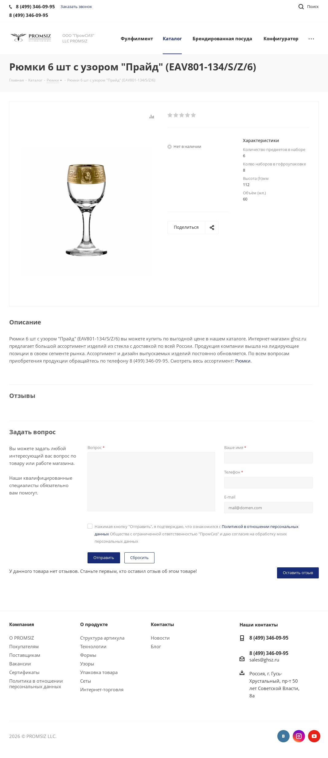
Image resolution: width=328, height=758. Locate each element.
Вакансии (20, 664)
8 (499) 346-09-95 (268, 637)
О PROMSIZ (21, 638)
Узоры (87, 664)
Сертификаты (24, 672)
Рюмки (243, 361)
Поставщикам (24, 655)
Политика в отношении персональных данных (36, 683)
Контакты (162, 624)
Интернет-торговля (101, 689)
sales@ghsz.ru (264, 659)
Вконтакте (283, 736)
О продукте (94, 624)
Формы (88, 655)
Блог (156, 646)
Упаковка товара (99, 672)
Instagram (299, 736)
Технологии (93, 646)
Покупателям (24, 646)
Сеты (85, 681)
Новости (160, 638)
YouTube (314, 736)
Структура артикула (102, 638)
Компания (21, 624)
